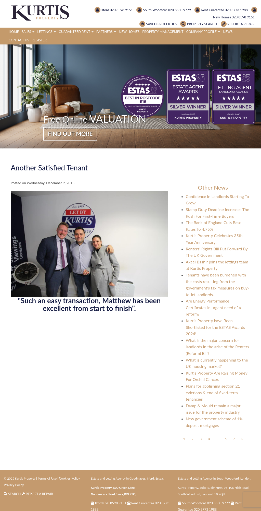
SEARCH (13, 494)
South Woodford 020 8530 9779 (163, 10)
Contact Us (19, 40)
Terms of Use (47, 478)
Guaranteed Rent (76, 32)
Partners (106, 32)
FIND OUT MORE (70, 133)
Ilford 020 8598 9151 (114, 10)
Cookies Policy (69, 478)
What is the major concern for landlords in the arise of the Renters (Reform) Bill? (217, 347)
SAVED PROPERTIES (158, 24)
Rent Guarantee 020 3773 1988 (221, 10)
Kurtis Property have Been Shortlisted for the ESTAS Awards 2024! (215, 327)
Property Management (163, 32)
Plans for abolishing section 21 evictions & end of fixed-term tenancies (213, 392)
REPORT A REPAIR (238, 24)
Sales (28, 32)
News (227, 32)
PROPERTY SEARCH (198, 24)
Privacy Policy (14, 485)
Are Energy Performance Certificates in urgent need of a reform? (213, 307)
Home (14, 32)
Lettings (46, 32)
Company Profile (203, 32)
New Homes (129, 32)
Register (39, 40)
